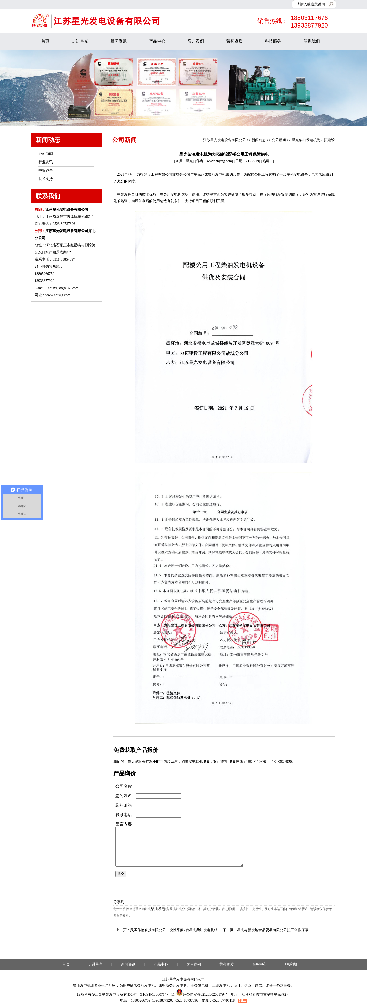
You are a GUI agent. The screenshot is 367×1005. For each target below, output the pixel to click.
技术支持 (45, 179)
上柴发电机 (221, 985)
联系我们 (312, 41)
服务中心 (259, 964)
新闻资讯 (118, 41)
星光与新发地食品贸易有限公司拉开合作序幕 (272, 930)
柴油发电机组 (83, 985)
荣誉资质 (234, 41)
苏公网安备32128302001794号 (202, 994)
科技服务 (273, 41)
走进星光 (80, 41)
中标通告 (45, 170)
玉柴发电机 (199, 985)
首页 (45, 41)
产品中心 (157, 41)
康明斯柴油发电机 (173, 985)
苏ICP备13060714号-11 (157, 994)
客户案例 (196, 41)
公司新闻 (279, 140)
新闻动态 (259, 140)
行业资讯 (45, 162)
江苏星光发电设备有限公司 (224, 140)
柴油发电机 (160, 909)
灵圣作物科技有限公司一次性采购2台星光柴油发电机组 (174, 930)
